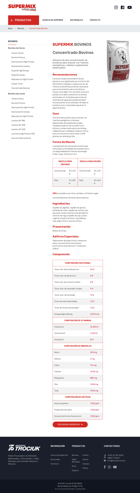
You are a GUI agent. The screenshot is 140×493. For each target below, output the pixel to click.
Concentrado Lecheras (21, 138)
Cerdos (86, 455)
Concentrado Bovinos (20, 88)
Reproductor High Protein (22, 79)
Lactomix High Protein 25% (23, 134)
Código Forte (77, 486)
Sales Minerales (76, 460)
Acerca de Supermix (52, 20)
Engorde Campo (18, 75)
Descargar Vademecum (70, 424)
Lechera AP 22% (18, 129)
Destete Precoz (18, 57)
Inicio (10, 28)
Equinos (75, 470)
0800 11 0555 (114, 458)
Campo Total (17, 84)
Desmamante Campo (20, 66)
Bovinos (20, 28)
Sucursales (76, 20)
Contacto (95, 20)
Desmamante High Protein (22, 62)
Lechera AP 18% (18, 121)
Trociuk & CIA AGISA (73, 483)
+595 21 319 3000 (115, 455)
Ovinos (85, 459)
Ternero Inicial (17, 53)
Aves (74, 466)
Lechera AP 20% (18, 125)
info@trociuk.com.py (116, 461)
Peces (85, 468)
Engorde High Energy (20, 71)
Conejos (86, 464)
